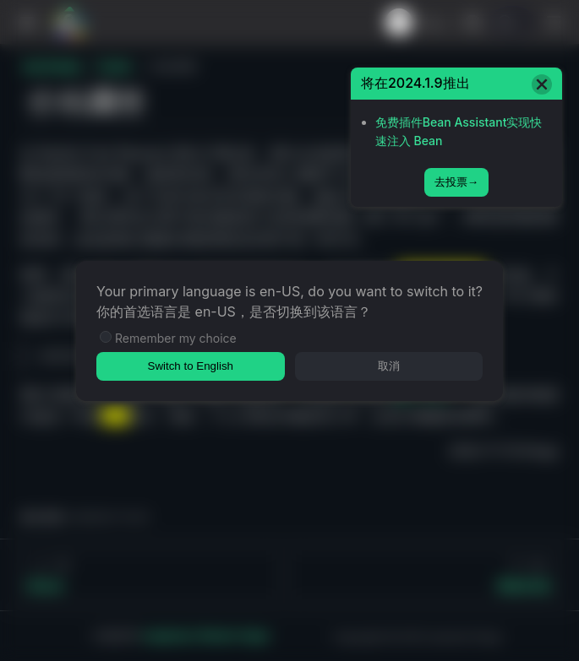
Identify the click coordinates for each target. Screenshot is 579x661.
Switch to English (191, 366)
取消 (389, 366)
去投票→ (456, 182)
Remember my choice (176, 338)
